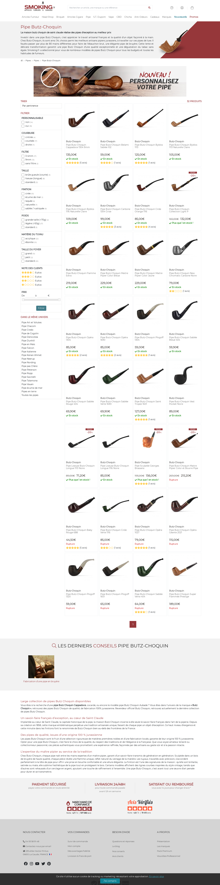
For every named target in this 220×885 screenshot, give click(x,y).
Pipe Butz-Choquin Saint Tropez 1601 (148, 402)
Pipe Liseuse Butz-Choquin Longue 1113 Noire (80, 467)
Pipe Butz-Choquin (51, 60)
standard (31, 182)
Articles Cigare (75, 17)
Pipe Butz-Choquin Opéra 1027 (148, 531)
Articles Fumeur (30, 17)
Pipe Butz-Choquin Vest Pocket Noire (181, 402)
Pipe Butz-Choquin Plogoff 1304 (149, 338)
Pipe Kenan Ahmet (32, 355)
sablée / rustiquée (36, 208)
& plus (32, 272)
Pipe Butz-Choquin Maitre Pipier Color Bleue (114, 274)
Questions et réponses (123, 841)
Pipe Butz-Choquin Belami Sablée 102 (114, 146)
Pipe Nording (29, 362)
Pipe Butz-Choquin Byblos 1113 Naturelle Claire (183, 146)
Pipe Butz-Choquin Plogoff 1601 (114, 595)
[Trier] (41, 105)
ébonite (31, 242)
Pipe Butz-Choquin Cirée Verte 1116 (113, 531)
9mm (29, 159)
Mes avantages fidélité (79, 851)
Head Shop (47, 17)
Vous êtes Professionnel (168, 856)
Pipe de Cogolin (30, 333)
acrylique (31, 238)
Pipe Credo (27, 329)
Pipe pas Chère (29, 366)
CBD (119, 17)
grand (30, 253)
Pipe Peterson (29, 369)
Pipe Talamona (29, 380)
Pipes (28, 60)
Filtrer (41, 308)
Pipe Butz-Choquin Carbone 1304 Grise (115, 210)
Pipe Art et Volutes (32, 322)
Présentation (163, 841)
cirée (29, 193)
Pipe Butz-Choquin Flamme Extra (81, 274)
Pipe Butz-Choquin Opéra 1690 (114, 338)
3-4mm (30, 156)
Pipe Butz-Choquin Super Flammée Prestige (182, 595)
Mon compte (74, 846)
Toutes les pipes (30, 395)
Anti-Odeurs (140, 17)
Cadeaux (154, 17)
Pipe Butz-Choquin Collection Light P (179, 210)
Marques (166, 17)
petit (29, 257)
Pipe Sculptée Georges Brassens (147, 467)
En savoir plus (156, 876)
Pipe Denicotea (30, 337)
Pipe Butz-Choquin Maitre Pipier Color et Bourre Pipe (183, 467)
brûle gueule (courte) (37, 174)
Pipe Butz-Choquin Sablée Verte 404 (149, 595)
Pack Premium (164, 851)
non (29, 122)
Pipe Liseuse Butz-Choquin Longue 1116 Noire (114, 467)
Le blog (116, 846)
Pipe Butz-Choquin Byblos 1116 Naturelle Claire (80, 210)
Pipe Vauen (27, 384)
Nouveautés (180, 17)
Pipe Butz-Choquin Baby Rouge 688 (79, 531)
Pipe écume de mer (32, 388)
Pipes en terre (29, 391)
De (28, 295)
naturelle (31, 204)
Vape (111, 17)
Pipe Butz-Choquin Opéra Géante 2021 (182, 531)
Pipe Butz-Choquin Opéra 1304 (79, 338)
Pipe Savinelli (29, 377)
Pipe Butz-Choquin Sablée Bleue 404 (183, 338)
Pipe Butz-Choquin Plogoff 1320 (80, 595)
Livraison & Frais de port (79, 856)
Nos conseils (118, 851)
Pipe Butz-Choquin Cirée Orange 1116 (148, 210)
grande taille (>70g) (37, 219)
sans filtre (31, 163)
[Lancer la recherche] (149, 7)
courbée (31, 140)
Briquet (60, 17)
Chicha (128, 17)
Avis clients (117, 856)
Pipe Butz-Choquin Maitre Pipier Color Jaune (148, 274)
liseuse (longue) (35, 178)
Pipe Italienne (29, 351)
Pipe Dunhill (28, 340)
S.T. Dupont (99, 17)
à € (42, 295)
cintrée (30, 137)
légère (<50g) (34, 223)
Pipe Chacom (29, 326)
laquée (30, 201)
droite (30, 144)
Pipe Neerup (28, 358)
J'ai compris (110, 881)
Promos (194, 17)
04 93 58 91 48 (31, 841)
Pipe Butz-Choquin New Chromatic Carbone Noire (183, 274)
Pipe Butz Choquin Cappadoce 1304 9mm (78, 146)
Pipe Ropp (27, 373)
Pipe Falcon (28, 348)
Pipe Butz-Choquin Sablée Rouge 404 (80, 402)
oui (28, 126)
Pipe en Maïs (28, 344)
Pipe (88, 17)
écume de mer (34, 197)
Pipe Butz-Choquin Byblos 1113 (149, 146)
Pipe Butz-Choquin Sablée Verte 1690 (114, 402)
